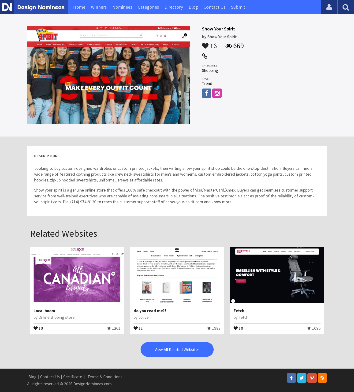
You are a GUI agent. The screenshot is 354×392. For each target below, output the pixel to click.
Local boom (44, 310)
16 (209, 43)
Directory (173, 7)
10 (38, 327)
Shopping (210, 70)
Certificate (72, 376)
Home (79, 7)
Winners (99, 7)
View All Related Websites (177, 349)
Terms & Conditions (104, 376)
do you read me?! (150, 310)
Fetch (239, 310)
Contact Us (214, 7)
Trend (207, 83)
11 (138, 327)
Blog (193, 7)
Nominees (122, 7)
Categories (148, 7)
